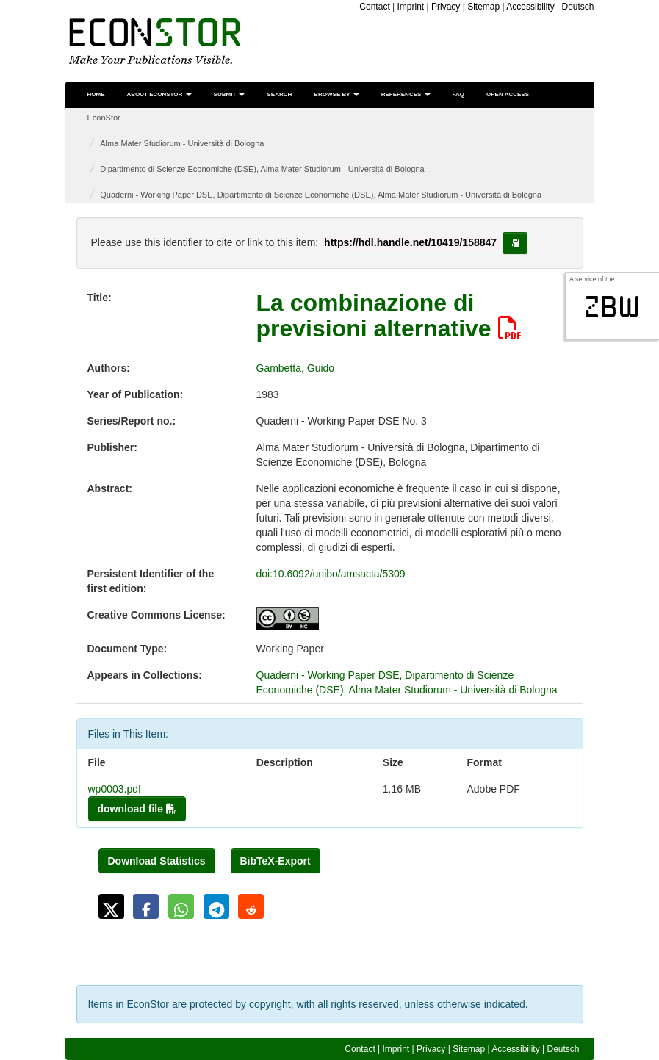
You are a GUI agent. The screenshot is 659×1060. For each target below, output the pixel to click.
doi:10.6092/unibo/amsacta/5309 (331, 574)
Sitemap (483, 6)
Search (279, 94)
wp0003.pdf (114, 789)
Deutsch (577, 6)
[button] (111, 906)
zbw (612, 307)
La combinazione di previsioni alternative (389, 315)
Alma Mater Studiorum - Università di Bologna (182, 143)
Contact (374, 6)
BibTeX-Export (275, 861)
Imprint (411, 6)
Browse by (336, 94)
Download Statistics (157, 861)
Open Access (507, 94)
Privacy (445, 6)
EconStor (103, 117)
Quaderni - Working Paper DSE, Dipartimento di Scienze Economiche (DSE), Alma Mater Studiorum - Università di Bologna (320, 194)
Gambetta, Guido (295, 368)
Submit (229, 94)
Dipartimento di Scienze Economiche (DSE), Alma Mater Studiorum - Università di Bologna (262, 169)
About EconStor (159, 94)
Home (96, 94)
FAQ (458, 94)
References (406, 94)
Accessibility (530, 6)
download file (137, 809)
